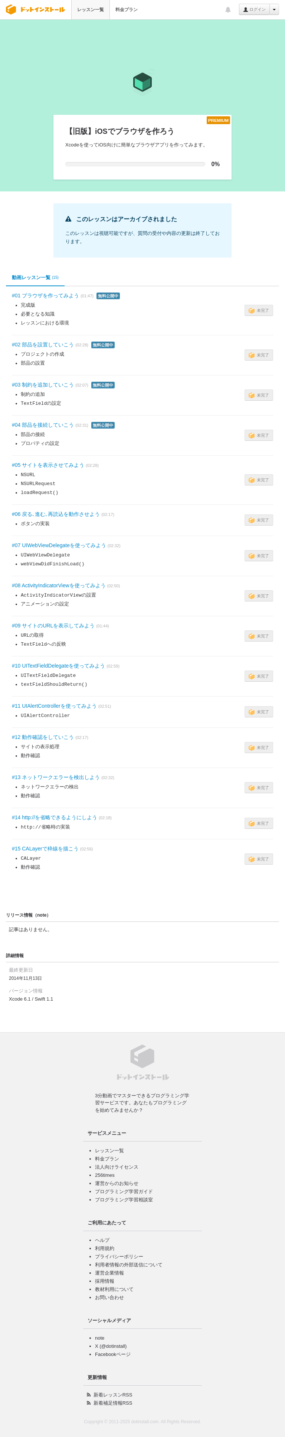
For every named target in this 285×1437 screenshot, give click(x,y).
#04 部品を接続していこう (43, 425)
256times (105, 1175)
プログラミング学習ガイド (124, 1191)
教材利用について (114, 1289)
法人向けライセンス (116, 1167)
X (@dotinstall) (111, 1346)
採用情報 (104, 1281)
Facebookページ (113, 1354)
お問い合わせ (109, 1297)
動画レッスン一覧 (35, 277)
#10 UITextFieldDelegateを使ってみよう (58, 666)
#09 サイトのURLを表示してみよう (53, 626)
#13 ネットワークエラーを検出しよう (56, 777)
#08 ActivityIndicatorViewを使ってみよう (59, 585)
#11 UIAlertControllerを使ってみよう (54, 706)
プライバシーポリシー (119, 1256)
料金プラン (126, 9)
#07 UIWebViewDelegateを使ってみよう (59, 545)
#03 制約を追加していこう (43, 385)
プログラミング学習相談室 (124, 1199)
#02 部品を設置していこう (43, 345)
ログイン (254, 9)
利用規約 (104, 1248)
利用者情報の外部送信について (129, 1265)
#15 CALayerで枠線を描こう (45, 849)
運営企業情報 (109, 1273)
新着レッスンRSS (113, 1395)
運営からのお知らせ (116, 1183)
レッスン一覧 (90, 9)
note (99, 1338)
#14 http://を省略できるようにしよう (54, 817)
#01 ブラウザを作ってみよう (45, 295)
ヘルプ (102, 1240)
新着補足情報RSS (113, 1403)
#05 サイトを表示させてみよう (48, 465)
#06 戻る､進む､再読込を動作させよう (56, 514)
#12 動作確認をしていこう (43, 737)
